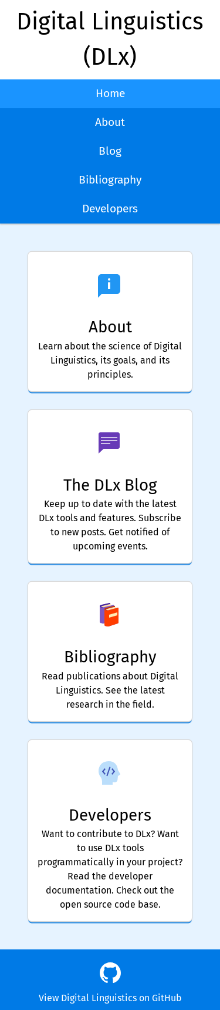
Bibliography (110, 179)
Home (110, 93)
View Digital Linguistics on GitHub (110, 998)
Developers (110, 208)
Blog (110, 151)
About (110, 122)
